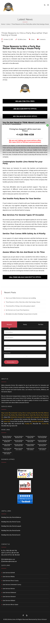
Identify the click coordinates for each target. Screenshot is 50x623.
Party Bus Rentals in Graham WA (7, 445)
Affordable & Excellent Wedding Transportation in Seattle (21, 314)
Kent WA (40, 413)
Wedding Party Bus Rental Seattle (10, 530)
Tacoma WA (45, 423)
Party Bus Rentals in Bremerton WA (18, 437)
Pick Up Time (7, 352)
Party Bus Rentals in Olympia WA (30, 437)
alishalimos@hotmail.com (10, 561)
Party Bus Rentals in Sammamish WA (42, 441)
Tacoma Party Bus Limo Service (7, 449)
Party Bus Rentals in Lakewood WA (30, 445)
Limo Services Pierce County (11, 580)
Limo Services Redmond (9, 592)
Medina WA (14, 415)
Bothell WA (13, 417)
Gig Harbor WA (13, 426)
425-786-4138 (18, 116)
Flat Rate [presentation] (40, 324)
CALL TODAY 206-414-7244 (18, 277)
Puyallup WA (28, 423)
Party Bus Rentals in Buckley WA (7, 441)
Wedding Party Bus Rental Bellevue (11, 517)
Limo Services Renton (9, 588)
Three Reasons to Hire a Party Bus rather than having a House (24, 34)
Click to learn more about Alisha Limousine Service (15, 402)
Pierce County (26, 413)
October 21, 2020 (8, 39)
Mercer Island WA (30, 415)
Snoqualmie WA (37, 417)
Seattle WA (34, 413)
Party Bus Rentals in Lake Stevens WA (18, 445)
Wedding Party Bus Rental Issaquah (11, 526)
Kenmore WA (21, 417)
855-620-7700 (20, 101)
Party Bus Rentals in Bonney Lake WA (7, 437)
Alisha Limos (22, 39)
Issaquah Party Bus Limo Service (6, 453)
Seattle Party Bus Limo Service (30, 449)
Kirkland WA (21, 415)
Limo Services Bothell (9, 572)
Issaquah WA (28, 417)
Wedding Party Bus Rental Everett (10, 535)
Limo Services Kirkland (9, 600)
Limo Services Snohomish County (12, 584)
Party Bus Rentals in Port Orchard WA (42, 437)
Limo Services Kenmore (9, 596)
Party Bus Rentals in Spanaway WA (42, 445)
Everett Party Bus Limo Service (42, 449)
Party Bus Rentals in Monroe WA (30, 441)
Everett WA (7, 415)
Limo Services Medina (9, 576)
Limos (32, 39)
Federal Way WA (8, 419)
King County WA (5, 413)
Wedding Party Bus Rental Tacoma (10, 522)
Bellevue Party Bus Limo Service (18, 449)
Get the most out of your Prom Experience (17, 310)
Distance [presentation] (9, 324)
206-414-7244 (18, 109)
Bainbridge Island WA (37, 421)
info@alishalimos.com (9, 559)
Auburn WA (7, 421)
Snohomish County (16, 413)
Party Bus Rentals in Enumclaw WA (18, 441)
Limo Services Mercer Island (10, 604)
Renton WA (39, 415)
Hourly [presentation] (25, 324)
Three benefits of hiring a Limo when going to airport (20, 306)
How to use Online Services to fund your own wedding (21, 298)
